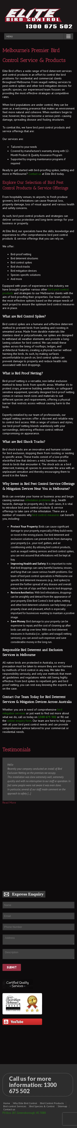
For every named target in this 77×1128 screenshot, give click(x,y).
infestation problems (38, 500)
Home (6, 1103)
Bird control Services (14, 1106)
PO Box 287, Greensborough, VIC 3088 (24, 1113)
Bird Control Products (52, 1103)
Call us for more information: (33, 1084)
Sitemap (62, 1106)
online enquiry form (19, 721)
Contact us (35, 174)
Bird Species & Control (42, 1106)
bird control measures (45, 515)
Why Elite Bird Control (25, 1103)
